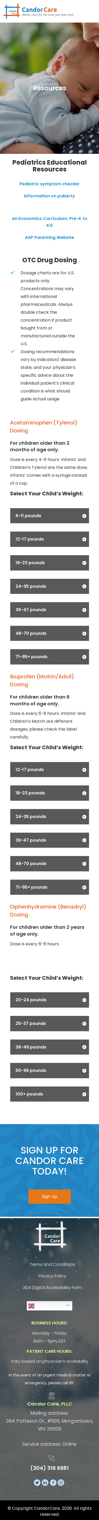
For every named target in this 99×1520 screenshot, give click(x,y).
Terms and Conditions (52, 1264)
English (39, 1306)
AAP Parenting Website (49, 237)
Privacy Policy (52, 1276)
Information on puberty (49, 196)
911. (71, 1383)
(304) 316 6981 (49, 1468)
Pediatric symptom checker (50, 184)
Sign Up (49, 1196)
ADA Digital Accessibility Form (52, 1288)
